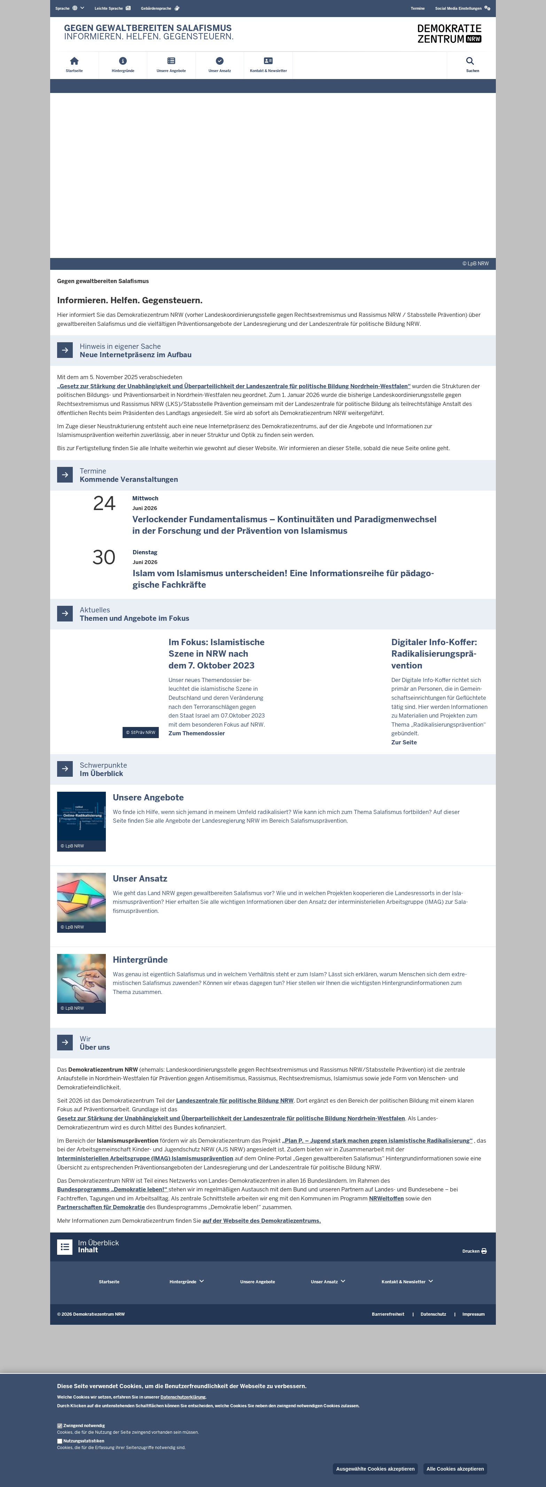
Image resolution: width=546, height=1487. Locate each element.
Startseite (109, 1282)
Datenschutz (433, 1314)
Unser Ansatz (324, 1282)
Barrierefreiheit (388, 1314)
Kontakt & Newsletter (404, 1282)
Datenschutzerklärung (183, 1397)
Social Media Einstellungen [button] (463, 8)
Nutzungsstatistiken (83, 1441)
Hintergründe (183, 1282)
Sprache (69, 8)
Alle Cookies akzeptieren (455, 1469)
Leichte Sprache (113, 8)
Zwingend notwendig (84, 1426)
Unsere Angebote (257, 1282)
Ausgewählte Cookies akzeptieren (375, 1469)
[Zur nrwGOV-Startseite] (149, 34)
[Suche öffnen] (473, 65)
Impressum (473, 1314)
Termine (418, 8)
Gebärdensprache (160, 8)
